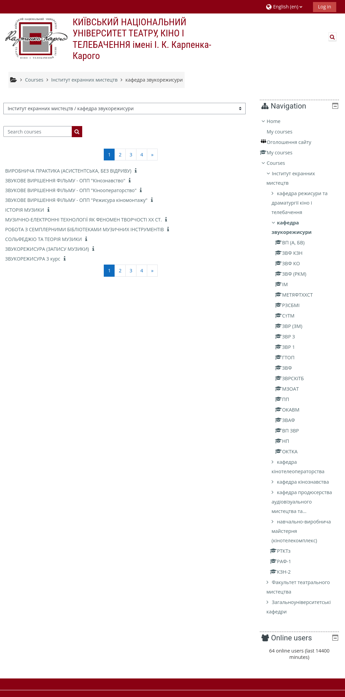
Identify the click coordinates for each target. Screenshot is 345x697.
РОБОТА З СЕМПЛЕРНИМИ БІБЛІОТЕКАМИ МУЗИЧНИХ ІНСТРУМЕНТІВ (84, 229)
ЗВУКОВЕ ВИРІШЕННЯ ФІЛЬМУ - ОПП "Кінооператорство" (70, 190)
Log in (324, 6)
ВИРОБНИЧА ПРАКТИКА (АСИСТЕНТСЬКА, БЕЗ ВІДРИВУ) (68, 171)
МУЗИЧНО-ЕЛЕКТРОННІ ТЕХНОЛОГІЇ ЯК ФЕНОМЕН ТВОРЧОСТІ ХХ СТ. (83, 219)
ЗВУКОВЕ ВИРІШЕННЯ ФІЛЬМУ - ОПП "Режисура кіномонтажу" (76, 200)
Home (278, 121)
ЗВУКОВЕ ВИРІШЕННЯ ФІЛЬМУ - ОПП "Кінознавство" (65, 180)
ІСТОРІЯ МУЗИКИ (24, 210)
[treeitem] (301, 366)
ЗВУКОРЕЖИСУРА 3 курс (32, 258)
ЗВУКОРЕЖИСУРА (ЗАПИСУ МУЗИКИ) (47, 249)
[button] (287, 6)
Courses (281, 163)
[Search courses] (37, 131)
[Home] (35, 38)
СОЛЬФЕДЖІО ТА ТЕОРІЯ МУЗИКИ (43, 239)
